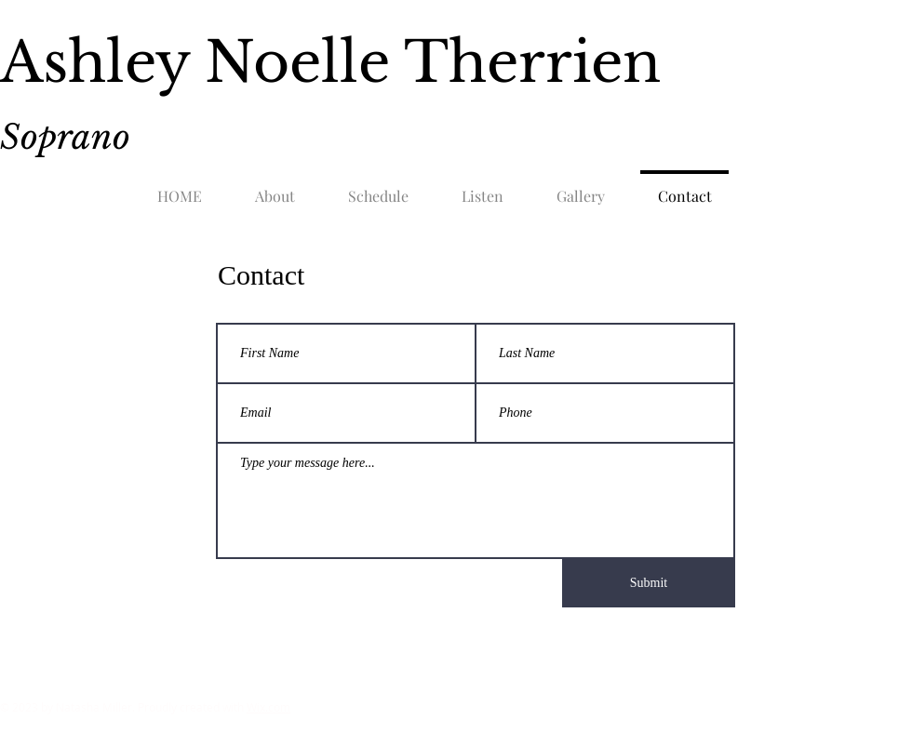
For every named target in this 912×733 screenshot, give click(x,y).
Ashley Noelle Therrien (330, 62)
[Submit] (648, 583)
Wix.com (268, 707)
